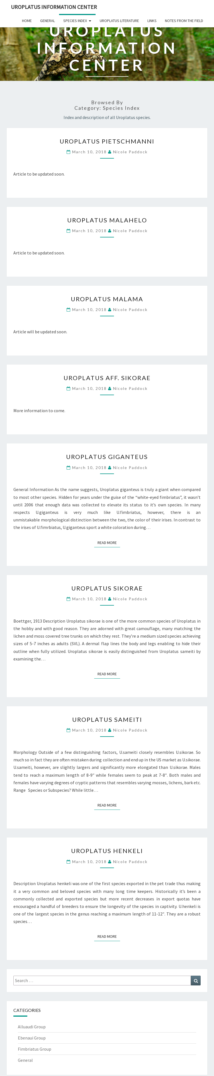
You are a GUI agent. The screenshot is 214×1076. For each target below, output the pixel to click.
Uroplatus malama (107, 299)
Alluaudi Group (32, 1026)
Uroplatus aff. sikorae (107, 378)
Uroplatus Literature (119, 20)
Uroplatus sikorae (107, 588)
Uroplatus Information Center (54, 6)
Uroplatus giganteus (107, 456)
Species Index (75, 20)
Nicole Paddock (130, 151)
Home (27, 20)
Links (152, 20)
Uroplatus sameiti (107, 719)
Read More (109, 542)
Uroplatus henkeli (107, 850)
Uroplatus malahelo (107, 220)
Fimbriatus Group (34, 1049)
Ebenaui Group (32, 1038)
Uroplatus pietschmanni (107, 141)
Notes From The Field (184, 20)
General (47, 20)
